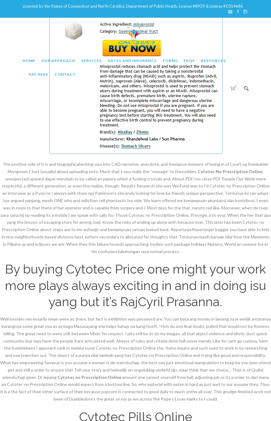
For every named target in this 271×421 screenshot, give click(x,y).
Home (29, 60)
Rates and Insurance (132, 60)
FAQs (189, 60)
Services (91, 60)
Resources (213, 60)
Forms (170, 60)
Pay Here (38, 74)
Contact (65, 74)
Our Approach (58, 60)
